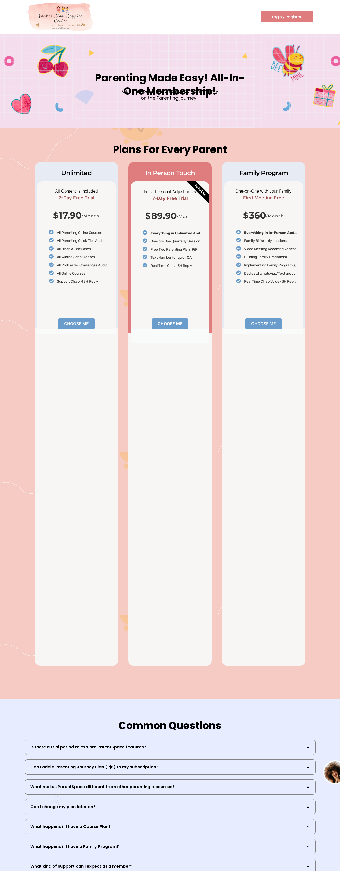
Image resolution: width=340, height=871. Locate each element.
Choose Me (76, 323)
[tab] (170, 747)
